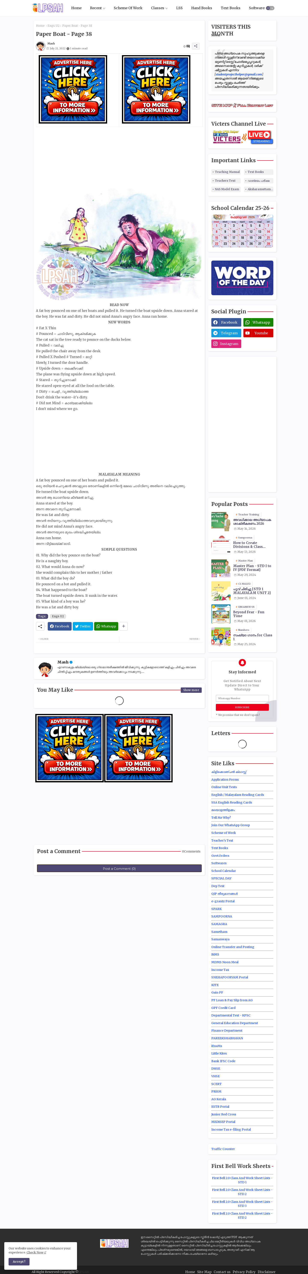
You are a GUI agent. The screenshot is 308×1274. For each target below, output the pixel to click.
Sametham (219, 932)
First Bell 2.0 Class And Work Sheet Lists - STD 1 (242, 1180)
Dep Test (217, 886)
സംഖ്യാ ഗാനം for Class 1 (252, 637)
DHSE (215, 1069)
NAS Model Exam (227, 189)
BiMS (215, 954)
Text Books (230, 8)
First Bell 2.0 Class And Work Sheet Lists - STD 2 (242, 1192)
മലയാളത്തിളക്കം (223, 810)
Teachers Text (225, 181)
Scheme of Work (223, 833)
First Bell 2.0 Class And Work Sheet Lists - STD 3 (242, 1204)
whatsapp (261, 322)
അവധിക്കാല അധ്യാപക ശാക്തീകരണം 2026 (252, 522)
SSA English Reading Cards (231, 802)
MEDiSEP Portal (223, 1122)
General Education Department (234, 1023)
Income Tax (220, 970)
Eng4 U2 (53, 26)
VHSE (215, 1076)
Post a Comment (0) (119, 869)
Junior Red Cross (223, 1114)
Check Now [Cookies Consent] (35, 1252)
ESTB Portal (220, 1107)
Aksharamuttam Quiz (260, 189)
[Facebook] (60, 626)
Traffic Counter (223, 1149)
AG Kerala (218, 1099)
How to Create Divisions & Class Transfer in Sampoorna (248, 545)
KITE (215, 985)
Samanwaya (220, 939)
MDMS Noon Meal (224, 962)
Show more (191, 690)
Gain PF (217, 992)
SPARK (216, 909)
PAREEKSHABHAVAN (227, 1038)
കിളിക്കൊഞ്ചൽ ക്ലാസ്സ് (228, 772)
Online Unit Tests (224, 787)
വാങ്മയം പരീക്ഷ (259, 181)
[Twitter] (83, 626)
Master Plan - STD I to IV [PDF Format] (252, 568)
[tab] (76, 8)
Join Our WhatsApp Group (230, 825)
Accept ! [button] (19, 1262)
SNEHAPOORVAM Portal (229, 977)
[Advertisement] (119, 157)
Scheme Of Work (128, 8)
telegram (229, 333)
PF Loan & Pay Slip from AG (232, 1000)
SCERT (216, 1084)
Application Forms (225, 780)
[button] (270, 8)
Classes (157, 8)
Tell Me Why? (221, 818)
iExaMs (216, 1046)
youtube (261, 333)
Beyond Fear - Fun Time (248, 614)
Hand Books (201, 8)
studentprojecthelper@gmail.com (239, 74)
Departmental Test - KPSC (230, 1015)
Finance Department (226, 1030)
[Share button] (123, 626)
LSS (179, 8)
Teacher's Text (222, 840)
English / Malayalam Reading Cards (237, 795)
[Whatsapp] (106, 626)
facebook (229, 322)
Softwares (257, 8)
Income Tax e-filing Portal (231, 1129)
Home (76, 8)
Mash (63, 662)
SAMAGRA (219, 924)
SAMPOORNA (221, 916)
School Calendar (223, 871)
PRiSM (216, 1091)
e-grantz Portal (223, 901)
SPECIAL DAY (221, 878)
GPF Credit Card (223, 1008)
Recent (96, 8)
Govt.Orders (220, 856)
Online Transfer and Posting (232, 947)
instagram (229, 344)
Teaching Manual (227, 172)
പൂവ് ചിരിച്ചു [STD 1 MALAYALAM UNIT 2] (252, 591)
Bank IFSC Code (223, 1061)
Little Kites (219, 1053)
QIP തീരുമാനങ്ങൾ (224, 894)
